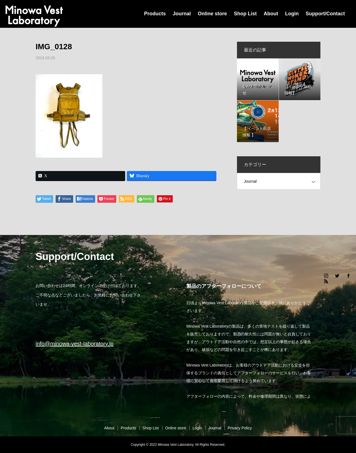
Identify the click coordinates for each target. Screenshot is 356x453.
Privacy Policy (240, 428)
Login (292, 13)
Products (155, 13)
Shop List (245, 13)
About (271, 13)
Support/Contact (325, 13)
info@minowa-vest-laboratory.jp (74, 344)
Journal (182, 13)
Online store (212, 13)
